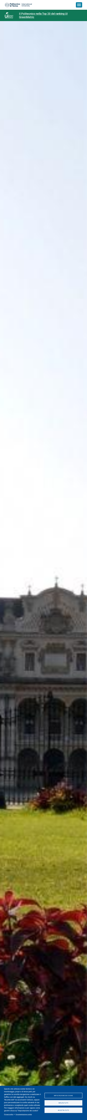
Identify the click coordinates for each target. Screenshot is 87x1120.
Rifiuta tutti (63, 1103)
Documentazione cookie (24, 1114)
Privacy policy (8, 1114)
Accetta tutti (63, 1110)
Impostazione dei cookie (63, 1095)
